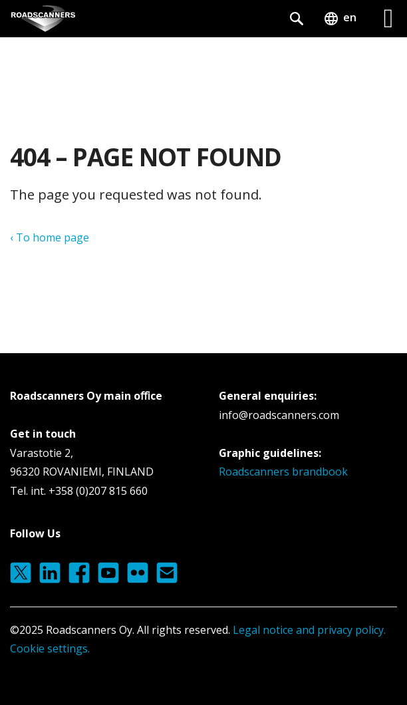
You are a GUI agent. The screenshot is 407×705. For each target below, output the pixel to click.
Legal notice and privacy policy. (308, 630)
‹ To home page (49, 237)
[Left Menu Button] (388, 18)
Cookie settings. (50, 648)
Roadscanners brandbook (283, 471)
